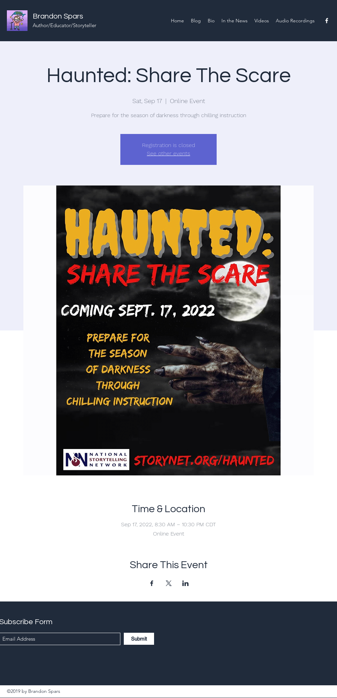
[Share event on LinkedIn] (185, 583)
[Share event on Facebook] (152, 583)
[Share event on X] (168, 583)
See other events (168, 153)
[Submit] (139, 639)
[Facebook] (326, 20)
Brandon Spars (58, 16)
